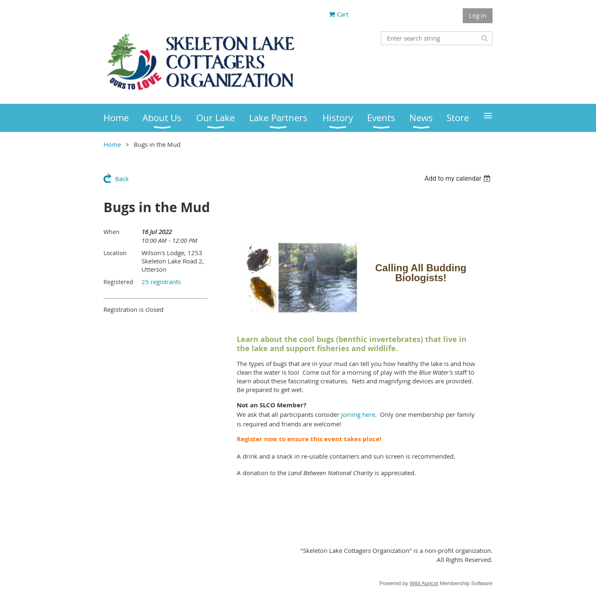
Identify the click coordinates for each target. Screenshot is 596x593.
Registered (118, 282)
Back (122, 179)
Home (112, 144)
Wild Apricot (424, 583)
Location (115, 253)
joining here (358, 414)
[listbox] (458, 178)
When (111, 232)
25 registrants (161, 281)
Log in (477, 15)
